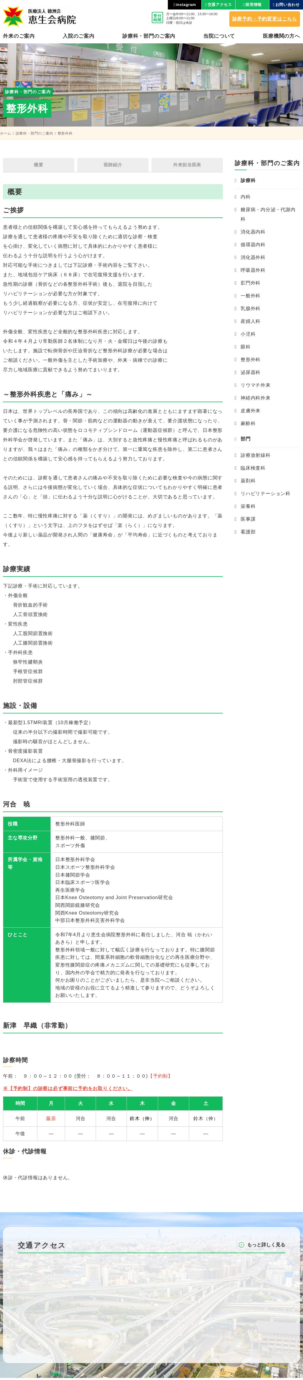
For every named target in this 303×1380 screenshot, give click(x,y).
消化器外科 (253, 257)
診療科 (248, 180)
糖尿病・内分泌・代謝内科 (268, 214)
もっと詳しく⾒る (266, 1246)
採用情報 (253, 4)
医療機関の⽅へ (281, 36)
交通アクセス (220, 4)
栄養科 (248, 506)
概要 (38, 166)
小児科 (248, 334)
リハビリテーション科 (266, 493)
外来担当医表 (187, 166)
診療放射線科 (256, 455)
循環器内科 (253, 244)
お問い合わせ (287, 4)
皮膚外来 (251, 410)
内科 (246, 196)
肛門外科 (251, 282)
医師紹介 (113, 166)
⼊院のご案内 (78, 36)
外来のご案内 (19, 36)
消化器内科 (253, 231)
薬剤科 (248, 480)
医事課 (248, 519)
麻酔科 (248, 423)
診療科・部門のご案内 (34, 133)
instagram (186, 4)
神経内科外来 (256, 397)
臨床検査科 (253, 467)
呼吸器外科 (253, 270)
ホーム (5, 133)
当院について (219, 36)
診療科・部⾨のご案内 (149, 36)
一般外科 (251, 295)
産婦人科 (251, 321)
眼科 (246, 346)
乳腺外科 (251, 308)
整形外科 (251, 359)
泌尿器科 (251, 372)
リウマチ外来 (256, 385)
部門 (246, 438)
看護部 (248, 531)
